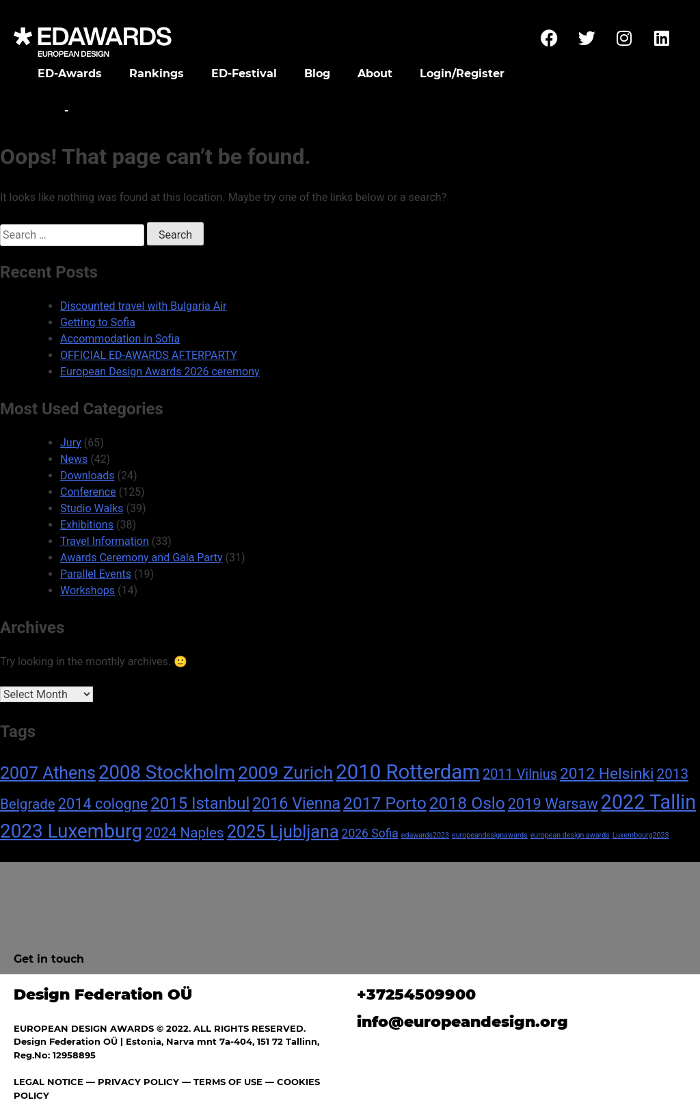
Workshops (87, 590)
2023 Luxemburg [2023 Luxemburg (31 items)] (71, 831)
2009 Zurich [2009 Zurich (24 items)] (285, 772)
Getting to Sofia (97, 322)
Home (43, 110)
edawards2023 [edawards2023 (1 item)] (425, 835)
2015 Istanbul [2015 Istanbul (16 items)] (200, 803)
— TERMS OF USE (222, 1081)
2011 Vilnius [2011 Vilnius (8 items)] (520, 774)
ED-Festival (244, 73)
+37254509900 (416, 994)
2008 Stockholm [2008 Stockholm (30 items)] (166, 772)
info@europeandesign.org (462, 1022)
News (74, 459)
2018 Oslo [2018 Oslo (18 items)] (467, 803)
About (375, 73)
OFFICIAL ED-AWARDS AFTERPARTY (148, 355)
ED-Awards (70, 73)
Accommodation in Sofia (120, 338)
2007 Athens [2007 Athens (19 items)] (48, 773)
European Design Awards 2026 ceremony (160, 371)
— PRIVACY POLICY (131, 1081)
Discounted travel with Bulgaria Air (143, 305)
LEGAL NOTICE (48, 1081)
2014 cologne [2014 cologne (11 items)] (103, 803)
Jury (70, 442)
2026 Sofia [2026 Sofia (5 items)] (370, 833)
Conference (88, 491)
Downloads (87, 475)
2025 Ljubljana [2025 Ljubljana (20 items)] (283, 832)
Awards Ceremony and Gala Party (141, 557)
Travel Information (104, 541)
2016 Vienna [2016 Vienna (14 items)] (296, 803)
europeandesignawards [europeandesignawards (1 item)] (490, 835)
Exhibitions (86, 524)
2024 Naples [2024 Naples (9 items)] (184, 833)
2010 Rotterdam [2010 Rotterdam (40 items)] (408, 772)
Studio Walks (91, 508)
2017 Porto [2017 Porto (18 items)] (385, 803)
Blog (317, 73)
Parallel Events (95, 573)
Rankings (156, 73)
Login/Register (462, 73)
